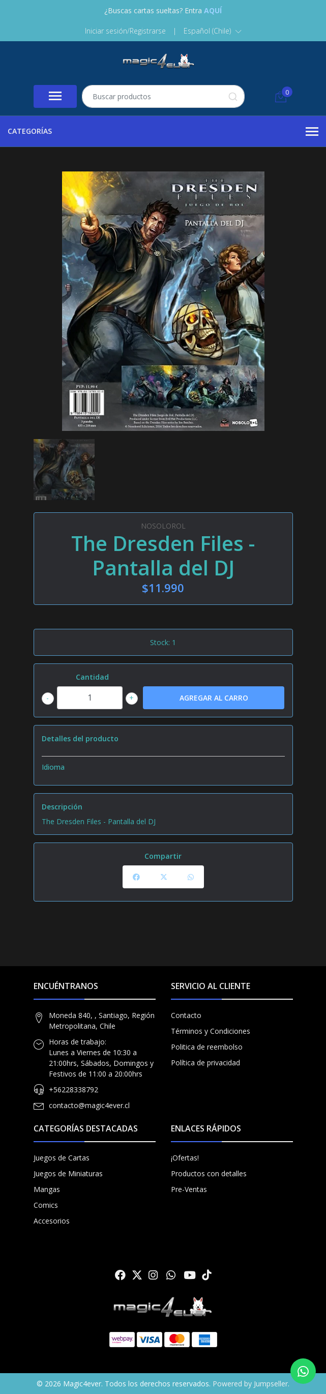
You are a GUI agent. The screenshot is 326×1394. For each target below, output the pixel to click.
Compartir (163, 856)
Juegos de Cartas (62, 1158)
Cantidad (92, 677)
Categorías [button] (163, 131)
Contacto (186, 1015)
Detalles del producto (80, 738)
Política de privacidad (205, 1062)
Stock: (160, 642)
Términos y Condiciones (210, 1031)
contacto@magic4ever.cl (89, 1105)
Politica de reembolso (207, 1047)
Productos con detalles (209, 1173)
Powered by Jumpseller (250, 1383)
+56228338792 (73, 1089)
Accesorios (52, 1221)
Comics (46, 1205)
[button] (213, 31)
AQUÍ (213, 10)
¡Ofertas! (185, 1158)
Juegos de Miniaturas (68, 1173)
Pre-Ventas (189, 1189)
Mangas (47, 1189)
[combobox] (163, 96)
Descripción (62, 806)
